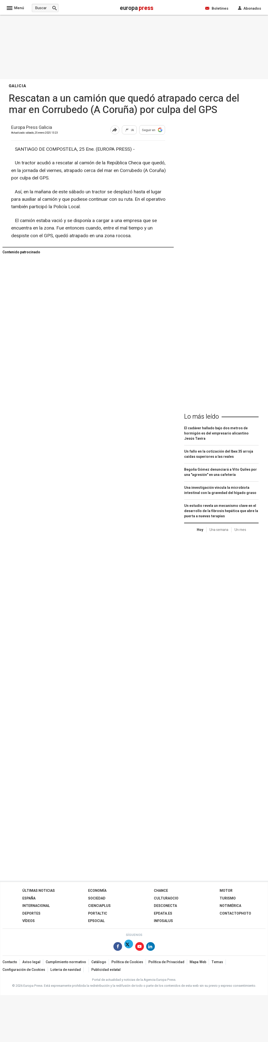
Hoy (200, 529)
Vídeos (28, 921)
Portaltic (97, 913)
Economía (97, 890)
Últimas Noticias (38, 890)
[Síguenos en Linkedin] (150, 947)
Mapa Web (198, 962)
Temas (217, 962)
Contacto (9, 962)
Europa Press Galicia (31, 127)
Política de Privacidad (166, 962)
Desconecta (165, 905)
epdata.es (163, 913)
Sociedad (96, 898)
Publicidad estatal (106, 969)
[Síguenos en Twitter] (129, 947)
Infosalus (163, 921)
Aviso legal (31, 962)
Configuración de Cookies (23, 969)
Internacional (36, 905)
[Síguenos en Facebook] (118, 947)
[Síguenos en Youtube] (139, 947)
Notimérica (230, 905)
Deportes (31, 913)
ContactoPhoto (235, 913)
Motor (226, 890)
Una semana (218, 529)
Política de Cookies (127, 962)
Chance (161, 890)
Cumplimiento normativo (66, 962)
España (28, 898)
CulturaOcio (166, 898)
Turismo (228, 898)
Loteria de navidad (65, 969)
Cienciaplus (99, 905)
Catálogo (98, 962)
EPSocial (96, 921)
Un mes (240, 529)
